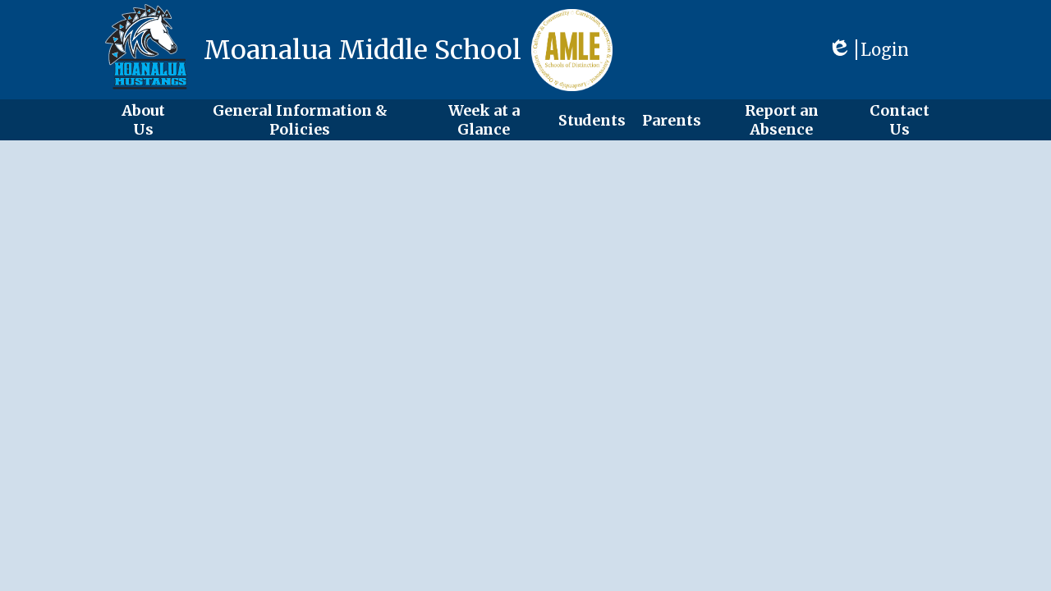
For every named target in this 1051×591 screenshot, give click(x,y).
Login (868, 49)
